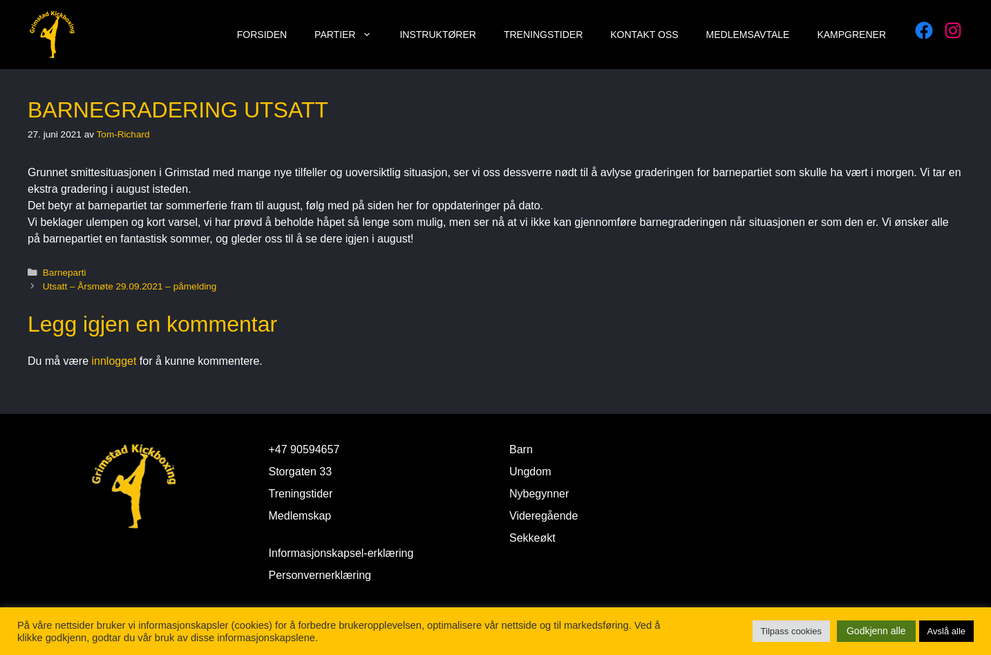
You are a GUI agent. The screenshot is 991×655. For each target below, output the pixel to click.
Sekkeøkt (532, 538)
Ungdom (530, 471)
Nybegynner (539, 494)
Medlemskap (300, 516)
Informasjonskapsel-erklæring (341, 553)
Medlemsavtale (748, 34)
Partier (350, 34)
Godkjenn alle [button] (876, 630)
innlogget (113, 361)
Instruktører (437, 34)
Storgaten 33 (300, 471)
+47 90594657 (304, 449)
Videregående (543, 516)
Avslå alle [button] (946, 631)
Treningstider (543, 34)
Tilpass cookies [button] (791, 631)
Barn (521, 449)
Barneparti (64, 272)
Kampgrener (851, 34)
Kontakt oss (644, 34)
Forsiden (262, 34)
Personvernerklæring (320, 575)
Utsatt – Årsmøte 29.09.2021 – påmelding (130, 286)
